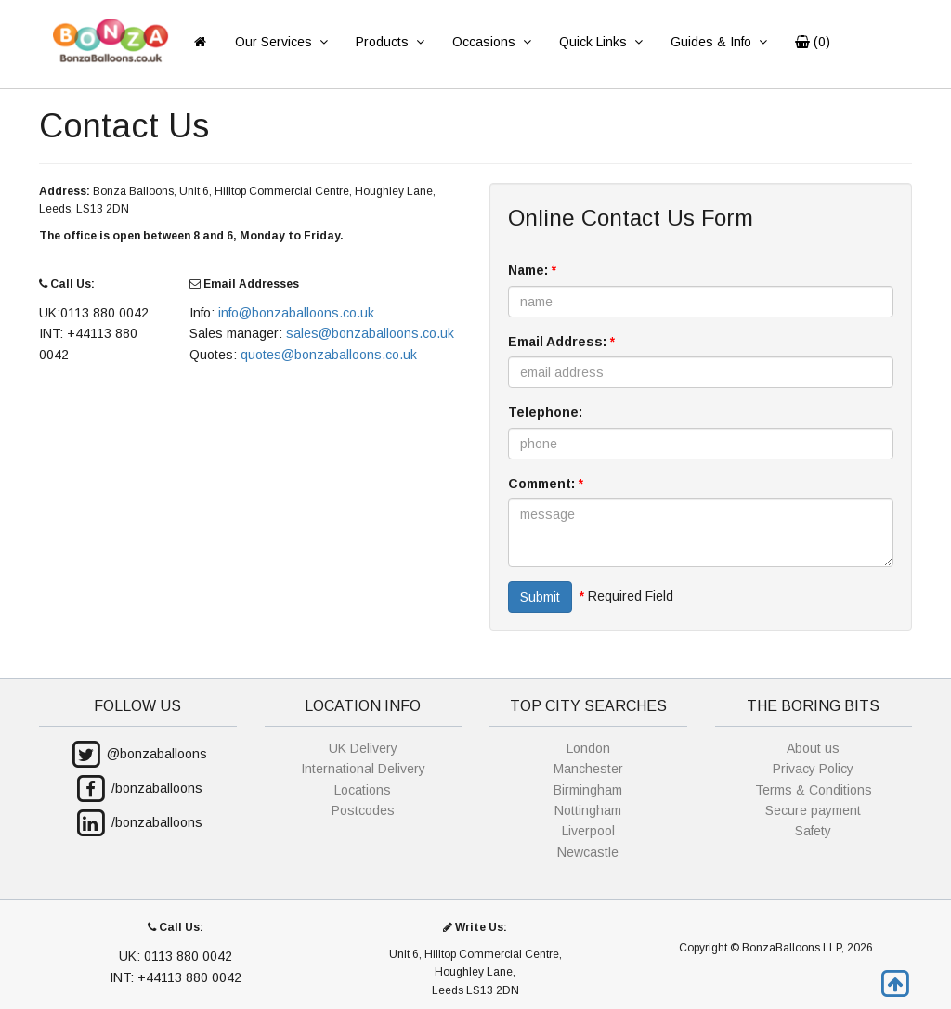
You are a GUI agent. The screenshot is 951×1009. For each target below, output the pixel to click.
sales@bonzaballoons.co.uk (370, 333)
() (812, 41)
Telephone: (545, 412)
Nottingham (587, 810)
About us (813, 748)
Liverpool (588, 830)
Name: (532, 270)
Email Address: (561, 341)
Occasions (491, 41)
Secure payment (813, 810)
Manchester (588, 768)
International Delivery (363, 768)
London (588, 748)
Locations (362, 790)
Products (389, 41)
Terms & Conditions (813, 790)
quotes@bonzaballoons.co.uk (329, 354)
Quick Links (600, 41)
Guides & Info (718, 41)
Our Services (281, 41)
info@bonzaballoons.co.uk (296, 312)
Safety (813, 830)
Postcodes (363, 810)
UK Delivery (363, 748)
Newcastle (588, 852)
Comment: (545, 483)
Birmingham (588, 790)
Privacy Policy (813, 768)
